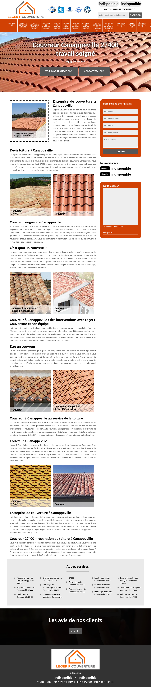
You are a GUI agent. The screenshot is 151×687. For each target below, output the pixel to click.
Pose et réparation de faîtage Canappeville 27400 (129, 581)
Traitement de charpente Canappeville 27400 (130, 588)
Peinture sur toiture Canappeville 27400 (128, 595)
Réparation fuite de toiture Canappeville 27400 (25, 581)
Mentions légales (104, 682)
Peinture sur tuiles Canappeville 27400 (103, 586)
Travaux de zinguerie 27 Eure (75, 26)
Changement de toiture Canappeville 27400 (52, 579)
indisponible (108, 3)
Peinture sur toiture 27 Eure (57, 26)
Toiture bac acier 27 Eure (66, 26)
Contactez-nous (94, 71)
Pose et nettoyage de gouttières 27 (96, 27)
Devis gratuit (84, 682)
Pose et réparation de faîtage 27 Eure (34, 26)
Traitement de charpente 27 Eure (46, 26)
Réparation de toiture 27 (142, 25)
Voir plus (75, 631)
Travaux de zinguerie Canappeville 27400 (77, 590)
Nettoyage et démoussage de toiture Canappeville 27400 (52, 587)
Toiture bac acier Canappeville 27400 (77, 583)
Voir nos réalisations (58, 71)
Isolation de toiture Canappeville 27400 (103, 579)
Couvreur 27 (12, 24)
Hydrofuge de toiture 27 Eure (23, 25)
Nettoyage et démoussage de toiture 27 (109, 27)
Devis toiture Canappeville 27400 (25, 595)
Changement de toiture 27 (121, 25)
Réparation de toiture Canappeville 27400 (26, 588)
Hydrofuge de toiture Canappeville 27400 (103, 593)
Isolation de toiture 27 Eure (85, 26)
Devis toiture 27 (132, 25)
